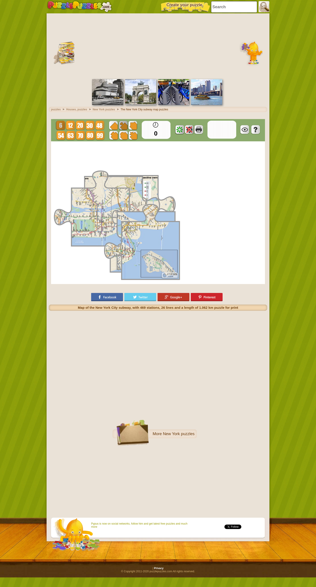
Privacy (159, 568)
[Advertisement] (158, 45)
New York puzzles (179, 434)
